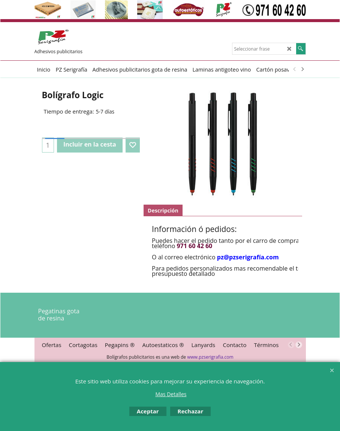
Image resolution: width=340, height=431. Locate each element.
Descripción (163, 210)
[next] (302, 69)
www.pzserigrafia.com (210, 357)
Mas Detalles (170, 394)
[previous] (295, 69)
